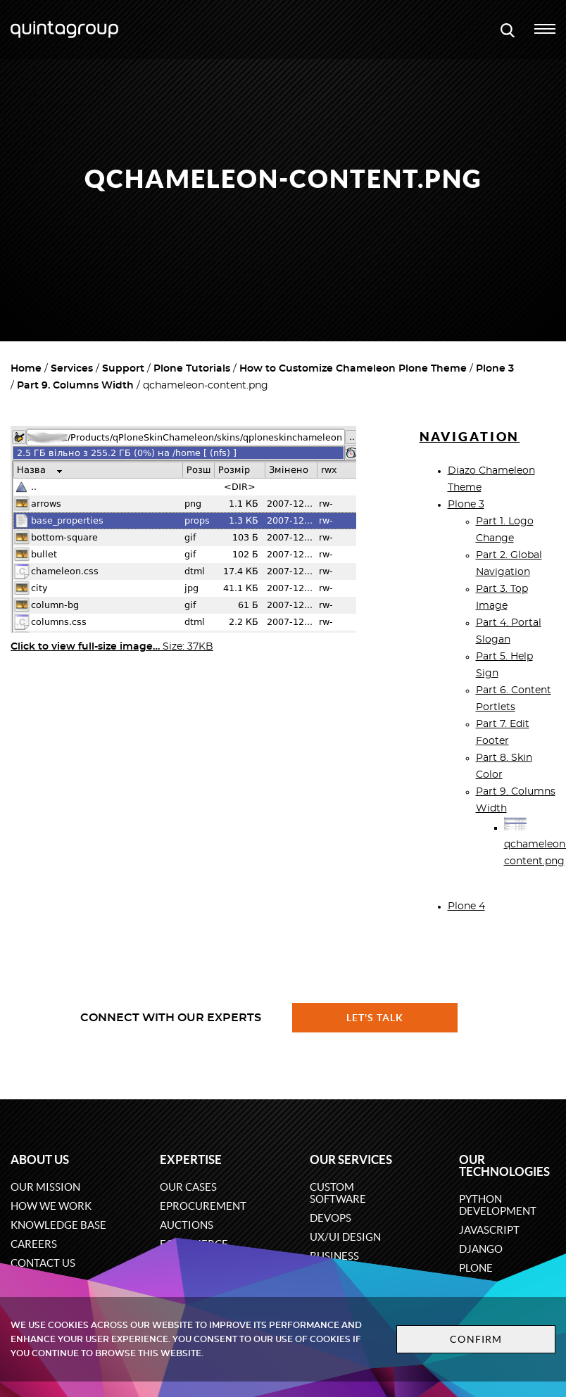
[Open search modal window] (507, 29)
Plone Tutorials (191, 369)
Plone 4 (466, 906)
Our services (351, 1159)
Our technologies (504, 1165)
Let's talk (375, 1017)
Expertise (191, 1159)
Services (72, 369)
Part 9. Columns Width (75, 386)
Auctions (186, 1225)
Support (123, 369)
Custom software (338, 1193)
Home (26, 369)
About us (40, 1159)
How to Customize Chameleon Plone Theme (353, 369)
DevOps (330, 1218)
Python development (497, 1205)
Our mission (45, 1187)
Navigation (470, 436)
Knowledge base (58, 1225)
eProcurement (203, 1206)
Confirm (476, 1339)
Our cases (188, 1187)
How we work (51, 1206)
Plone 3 (495, 369)
